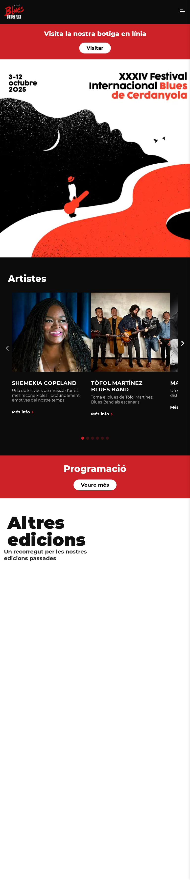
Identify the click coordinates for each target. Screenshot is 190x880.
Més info (21, 413)
